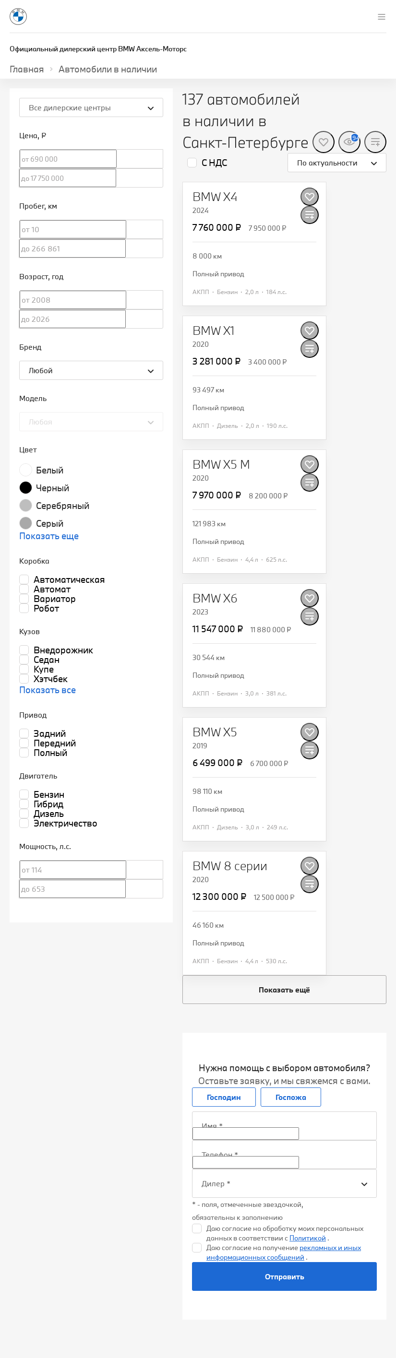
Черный (52, 488)
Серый (49, 523)
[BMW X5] (214, 732)
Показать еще (49, 536)
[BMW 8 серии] (229, 866)
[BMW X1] (213, 330)
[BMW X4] (215, 196)
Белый (49, 470)
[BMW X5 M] (221, 464)
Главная (27, 69)
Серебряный (62, 505)
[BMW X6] (215, 598)
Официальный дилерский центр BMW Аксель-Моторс (98, 48)
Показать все (47, 690)
